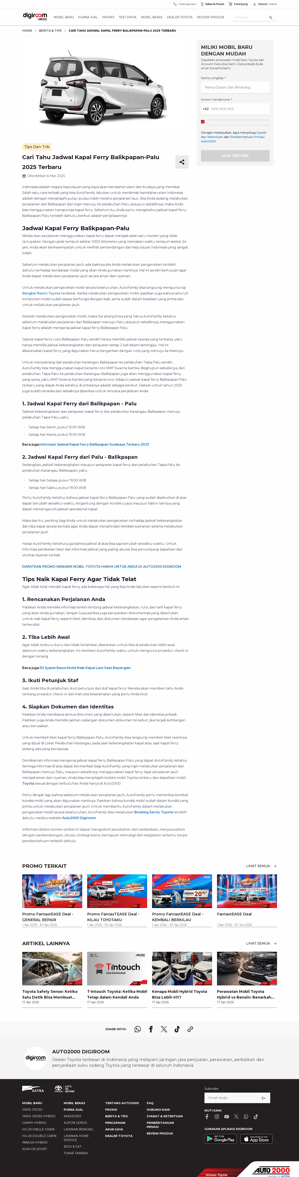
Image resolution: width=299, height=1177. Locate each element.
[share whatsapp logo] (137, 1029)
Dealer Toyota (180, 17)
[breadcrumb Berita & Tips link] (49, 31)
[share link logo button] (190, 1029)
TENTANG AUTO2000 (122, 1103)
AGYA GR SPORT (34, 1149)
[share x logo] (164, 1029)
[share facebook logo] (151, 1029)
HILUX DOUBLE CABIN (39, 1136)
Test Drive (128, 17)
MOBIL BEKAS (74, 1103)
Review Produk (210, 17)
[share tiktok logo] (177, 1029)
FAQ (150, 1103)
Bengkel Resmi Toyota (41, 293)
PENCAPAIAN (115, 1123)
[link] (52, 980)
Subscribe (211, 1089)
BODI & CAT (72, 1146)
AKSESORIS (72, 1116)
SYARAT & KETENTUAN (165, 1116)
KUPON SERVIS (75, 1123)
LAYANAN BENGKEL (79, 1129)
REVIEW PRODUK (160, 1133)
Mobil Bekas (152, 17)
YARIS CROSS (32, 1109)
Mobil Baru (64, 17)
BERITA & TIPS (116, 1116)
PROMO (111, 1109)
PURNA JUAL (73, 1109)
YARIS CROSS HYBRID (38, 1116)
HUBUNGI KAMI (158, 1109)
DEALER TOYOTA (119, 1136)
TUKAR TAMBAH (76, 1153)
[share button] (182, 162)
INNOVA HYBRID (35, 1142)
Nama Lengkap (213, 78)
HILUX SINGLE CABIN (38, 1129)
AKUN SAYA (114, 1129)
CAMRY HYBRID (34, 1123)
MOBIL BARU (32, 1103)
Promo (108, 17)
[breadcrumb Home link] (27, 31)
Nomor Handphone (216, 99)
